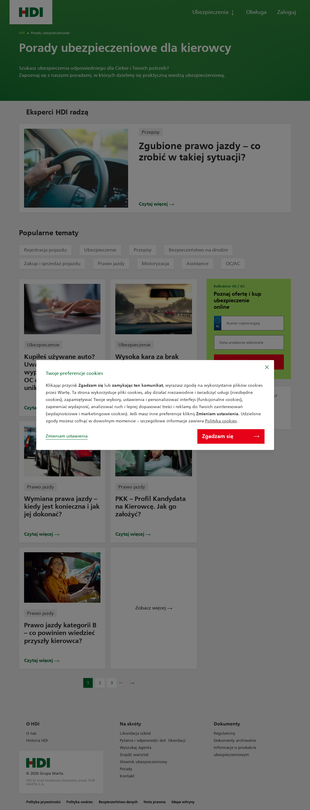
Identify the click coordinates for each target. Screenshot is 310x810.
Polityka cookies (221, 421)
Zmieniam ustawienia (67, 436)
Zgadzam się (230, 436)
